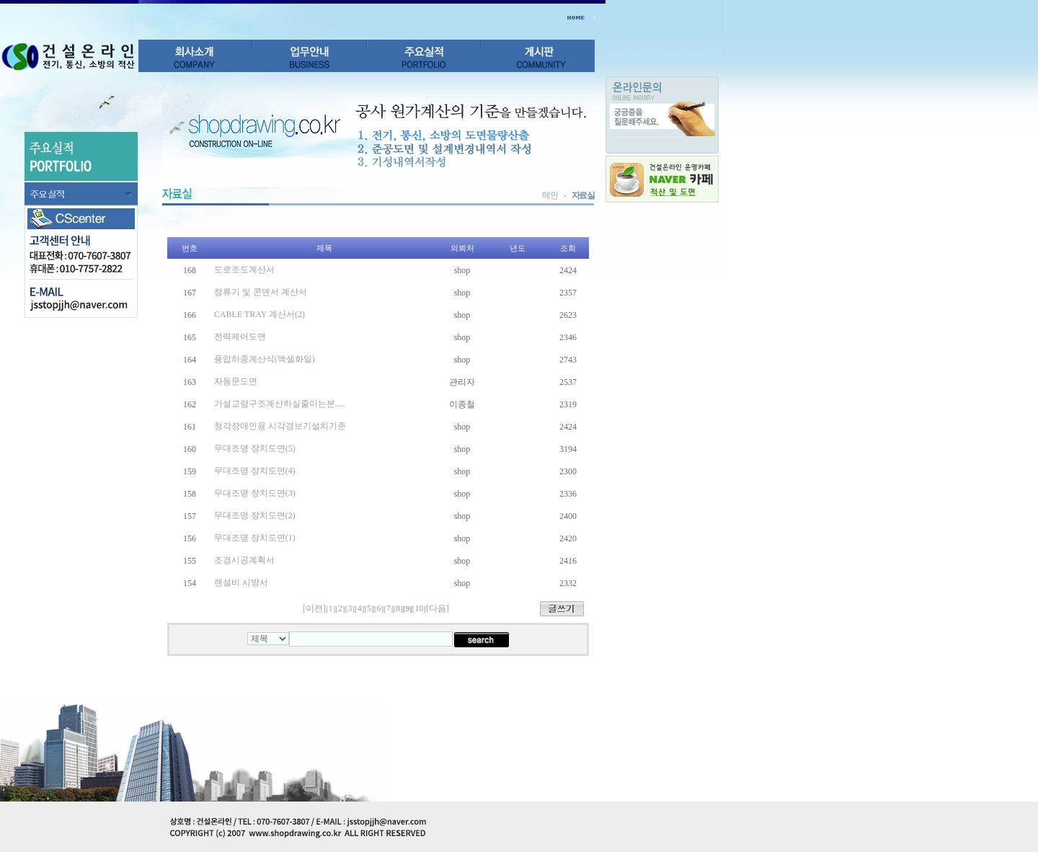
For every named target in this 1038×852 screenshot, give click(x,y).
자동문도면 (235, 381)
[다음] (437, 608)
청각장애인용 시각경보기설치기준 (280, 426)
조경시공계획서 (244, 560)
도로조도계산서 (244, 270)
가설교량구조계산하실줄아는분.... (279, 404)
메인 (550, 195)
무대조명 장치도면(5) (255, 448)
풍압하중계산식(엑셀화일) (264, 359)
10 (418, 608)
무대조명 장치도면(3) (255, 493)
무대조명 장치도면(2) (255, 515)
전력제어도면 (240, 337)
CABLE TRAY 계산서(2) (259, 314)
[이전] (314, 608)
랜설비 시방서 (241, 582)
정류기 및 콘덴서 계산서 (260, 292)
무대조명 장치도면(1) (255, 538)
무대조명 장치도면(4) (255, 471)
